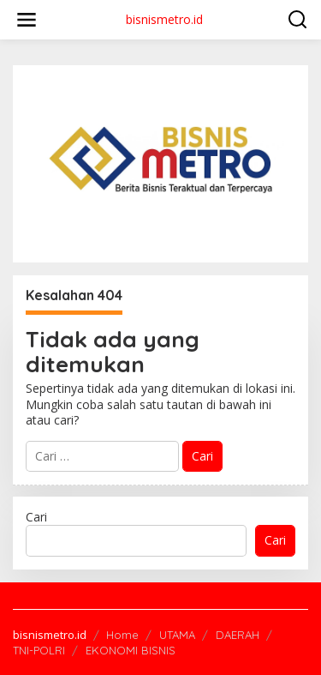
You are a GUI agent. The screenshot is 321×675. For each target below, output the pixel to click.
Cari (36, 517)
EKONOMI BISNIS (130, 650)
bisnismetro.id (164, 19)
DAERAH (237, 635)
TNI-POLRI (39, 650)
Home (122, 635)
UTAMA (177, 635)
